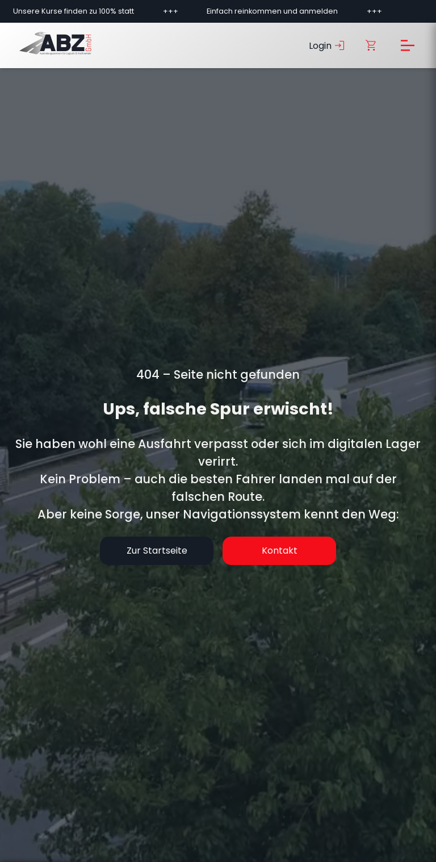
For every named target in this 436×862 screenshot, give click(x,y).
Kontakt (279, 550)
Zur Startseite (157, 550)
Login (327, 45)
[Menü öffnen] (407, 45)
